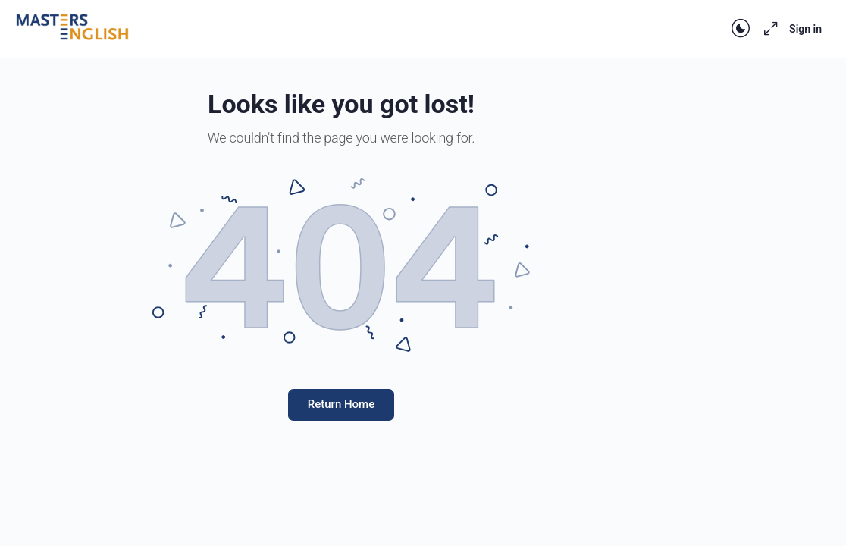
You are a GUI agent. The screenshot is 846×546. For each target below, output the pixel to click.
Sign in (805, 29)
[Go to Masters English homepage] (72, 27)
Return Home (341, 404)
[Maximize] (768, 29)
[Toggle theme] (740, 29)
